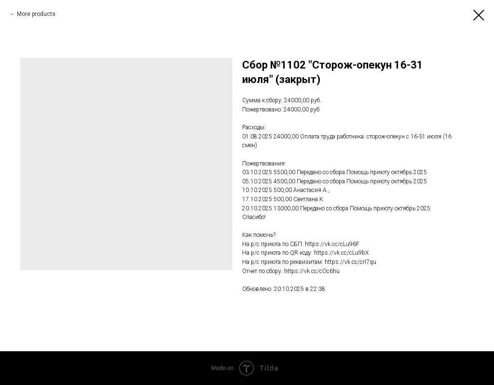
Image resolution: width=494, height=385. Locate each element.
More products (36, 14)
